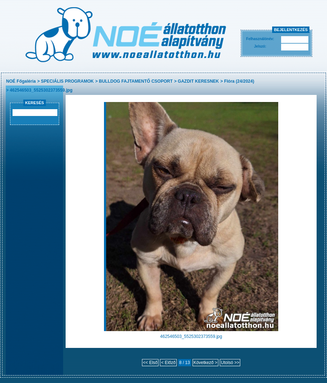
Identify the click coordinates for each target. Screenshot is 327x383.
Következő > (205, 362)
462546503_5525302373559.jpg (41, 90)
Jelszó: (260, 46)
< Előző (168, 362)
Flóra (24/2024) (239, 81)
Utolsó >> (230, 362)
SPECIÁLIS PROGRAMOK (67, 81)
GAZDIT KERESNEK (198, 81)
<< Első (150, 362)
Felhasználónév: (260, 39)
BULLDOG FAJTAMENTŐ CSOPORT (136, 81)
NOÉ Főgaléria (21, 81)
